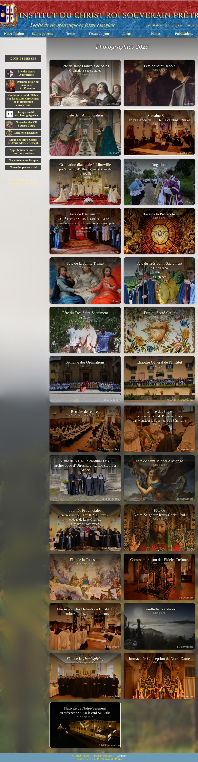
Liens (127, 34)
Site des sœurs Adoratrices (20, 73)
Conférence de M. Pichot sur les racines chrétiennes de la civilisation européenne (23, 100)
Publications (184, 34)
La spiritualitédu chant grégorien (22, 114)
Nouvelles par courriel (23, 167)
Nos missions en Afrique (23, 160)
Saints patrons (42, 34)
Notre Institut (14, 34)
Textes (70, 34)
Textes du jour (99, 34)
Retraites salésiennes (22, 133)
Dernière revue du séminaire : (22, 85)
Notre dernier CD (21, 124)
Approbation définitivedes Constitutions (23, 152)
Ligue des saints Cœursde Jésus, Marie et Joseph (23, 141)
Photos (155, 34)
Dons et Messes (23, 58)
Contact (121, 755)
